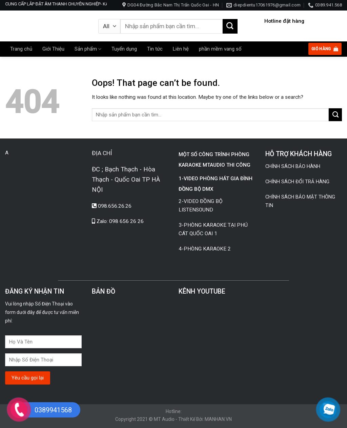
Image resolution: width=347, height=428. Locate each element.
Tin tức (155, 49)
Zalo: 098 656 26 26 (120, 221)
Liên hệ (181, 49)
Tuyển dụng (124, 49)
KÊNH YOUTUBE (202, 291)
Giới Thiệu (53, 49)
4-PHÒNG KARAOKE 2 (205, 249)
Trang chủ (21, 49)
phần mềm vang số (220, 49)
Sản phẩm (88, 49)
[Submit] (230, 26)
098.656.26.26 (114, 206)
